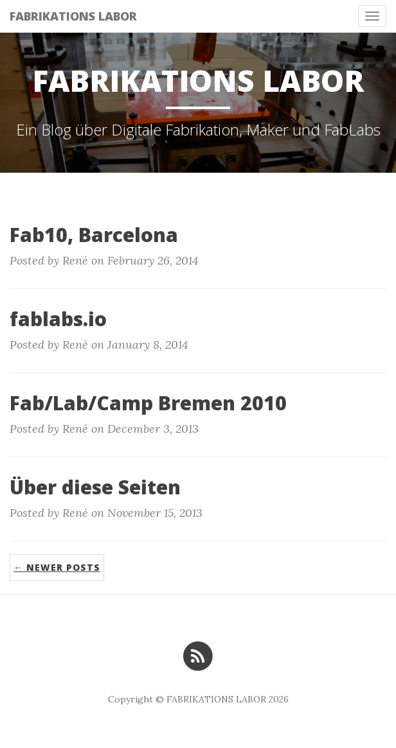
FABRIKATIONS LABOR (73, 16)
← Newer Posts (57, 567)
